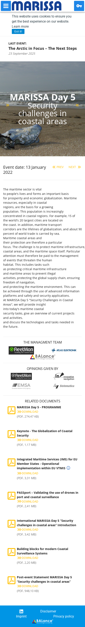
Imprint (21, 616)
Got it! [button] (18, 31)
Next (75, 167)
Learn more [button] (20, 26)
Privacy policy (63, 616)
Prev (57, 167)
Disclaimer (48, 611)
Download (27, 411)
